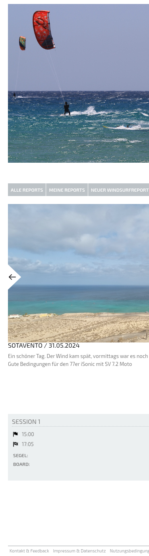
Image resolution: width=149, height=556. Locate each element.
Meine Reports (67, 189)
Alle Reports (27, 189)
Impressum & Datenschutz (79, 550)
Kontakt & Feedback (29, 550)
